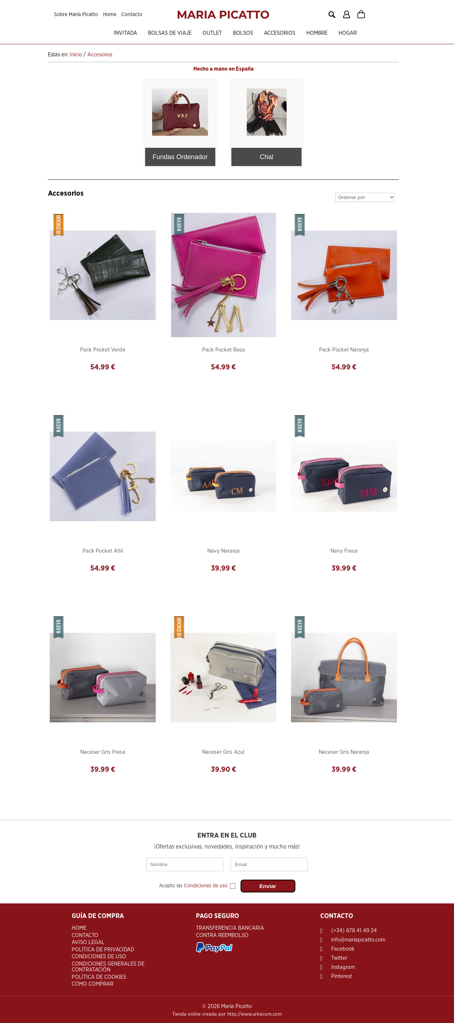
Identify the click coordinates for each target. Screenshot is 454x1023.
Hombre (305, 33)
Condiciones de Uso (99, 955)
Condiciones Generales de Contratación (108, 965)
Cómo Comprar (92, 982)
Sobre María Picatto (76, 14)
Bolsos (231, 33)
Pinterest (341, 975)
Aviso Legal (88, 941)
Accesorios (268, 33)
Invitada (113, 33)
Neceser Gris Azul (223, 751)
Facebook (342, 947)
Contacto (131, 14)
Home (109, 14)
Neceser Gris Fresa (103, 751)
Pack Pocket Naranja (343, 349)
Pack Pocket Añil (102, 550)
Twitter (339, 956)
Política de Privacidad (103, 948)
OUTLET (200, 33)
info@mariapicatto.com (358, 938)
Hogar (336, 33)
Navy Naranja (223, 550)
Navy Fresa (344, 550)
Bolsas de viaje (158, 33)
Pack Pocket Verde (102, 349)
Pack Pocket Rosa (223, 349)
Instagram (343, 966)
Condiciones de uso (206, 885)
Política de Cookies (99, 975)
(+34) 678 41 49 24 (354, 929)
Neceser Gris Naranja (344, 751)
